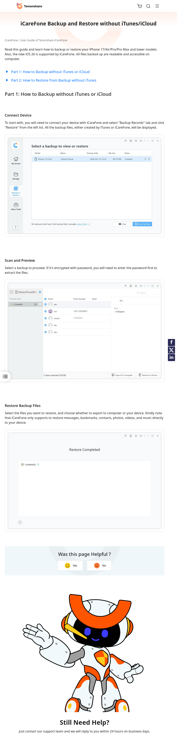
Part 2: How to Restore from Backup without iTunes (53, 80)
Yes (71, 565)
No (100, 565)
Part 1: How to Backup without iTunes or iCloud (50, 71)
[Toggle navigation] (155, 6)
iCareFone (11, 40)
